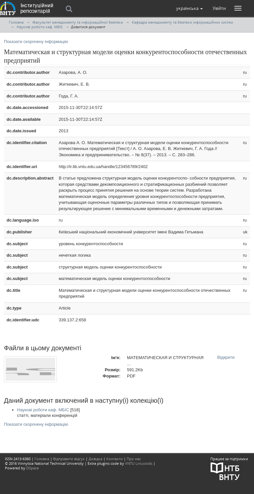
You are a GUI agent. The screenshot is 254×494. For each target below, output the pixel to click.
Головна (16, 22)
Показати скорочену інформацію (36, 41)
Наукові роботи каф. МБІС (40, 26)
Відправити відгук (69, 458)
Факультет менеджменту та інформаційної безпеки (77, 22)
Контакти (114, 458)
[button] (189, 8)
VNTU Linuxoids (138, 463)
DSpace (32, 467)
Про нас (134, 458)
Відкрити (226, 357)
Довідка (95, 458)
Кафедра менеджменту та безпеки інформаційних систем (182, 22)
